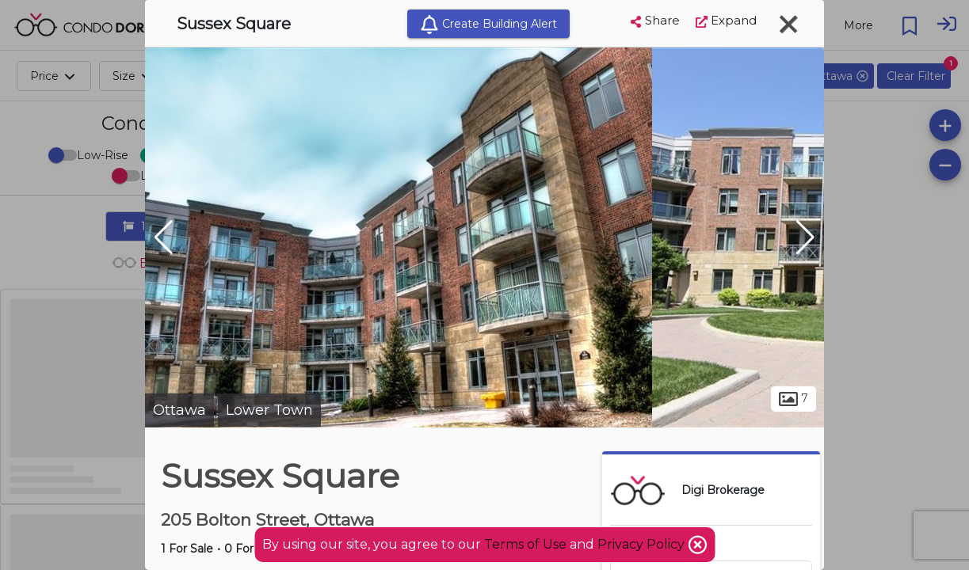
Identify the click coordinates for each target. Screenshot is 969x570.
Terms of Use (525, 544)
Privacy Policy (642, 544)
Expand (726, 20)
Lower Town (269, 410)
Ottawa (179, 410)
